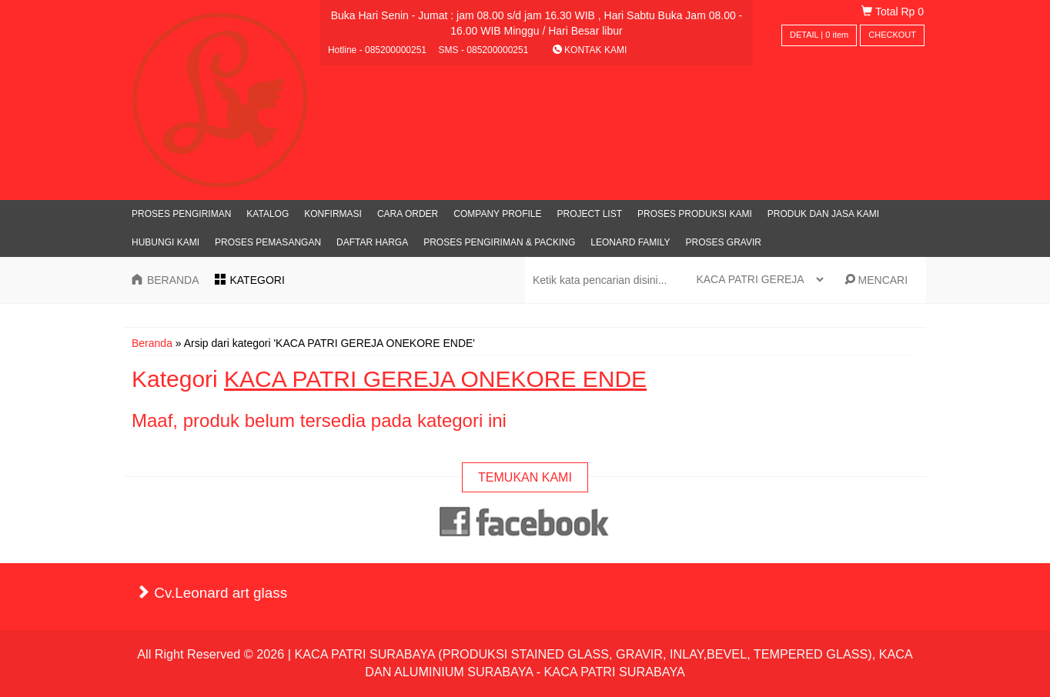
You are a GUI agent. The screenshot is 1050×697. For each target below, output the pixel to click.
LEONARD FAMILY (630, 242)
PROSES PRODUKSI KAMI (694, 213)
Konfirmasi (333, 213)
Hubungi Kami (165, 242)
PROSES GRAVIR (723, 242)
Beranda (152, 343)
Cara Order (407, 213)
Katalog (267, 213)
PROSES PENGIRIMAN (181, 213)
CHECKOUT (892, 34)
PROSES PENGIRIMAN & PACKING (499, 242)
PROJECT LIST (589, 213)
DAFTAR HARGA (372, 242)
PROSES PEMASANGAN (268, 242)
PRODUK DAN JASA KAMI (823, 213)
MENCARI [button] (876, 280)
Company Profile (497, 213)
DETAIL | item (819, 34)
